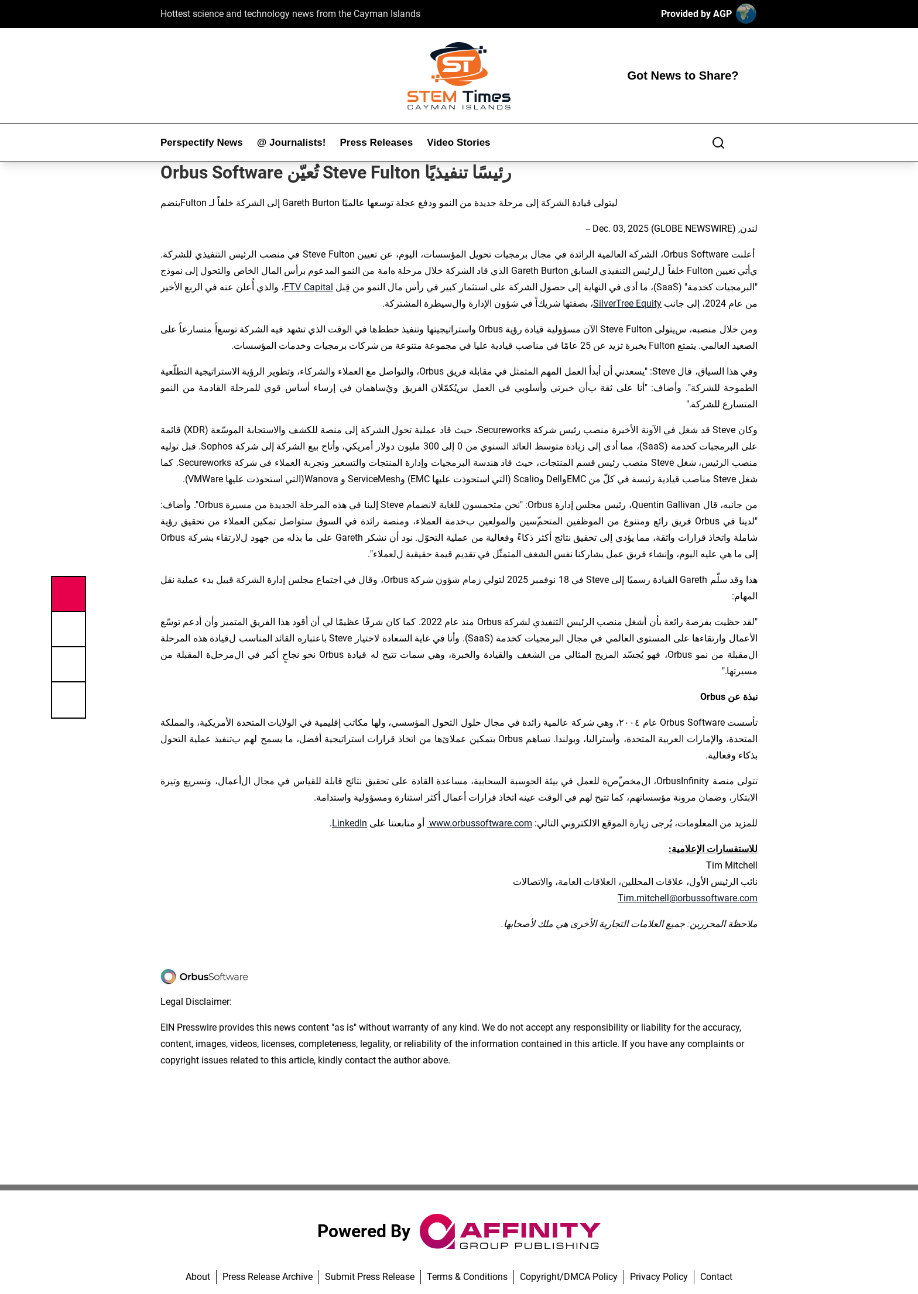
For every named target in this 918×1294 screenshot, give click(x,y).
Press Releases (376, 142)
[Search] (718, 142)
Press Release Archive (267, 1276)
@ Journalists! (291, 142)
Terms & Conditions (467, 1276)
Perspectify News (201, 142)
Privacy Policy (659, 1276)
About (198, 1276)
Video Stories (458, 142)
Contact (716, 1276)
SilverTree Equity (627, 303)
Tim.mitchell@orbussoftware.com (688, 898)
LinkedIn (349, 823)
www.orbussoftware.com (479, 823)
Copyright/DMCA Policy (569, 1276)
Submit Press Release (370, 1276)
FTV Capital (308, 287)
